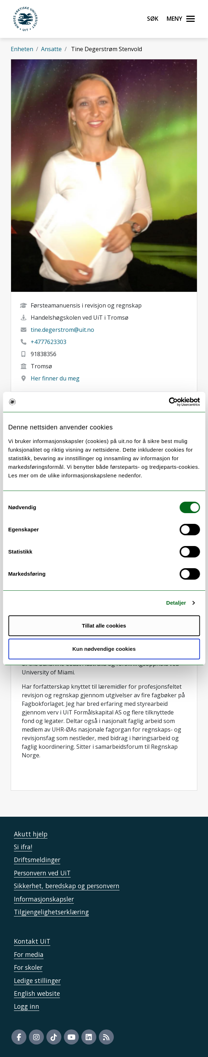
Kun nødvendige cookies (104, 649)
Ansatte (51, 49)
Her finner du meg (55, 378)
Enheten (22, 49)
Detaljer (176, 603)
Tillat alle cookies (104, 626)
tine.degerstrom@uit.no (62, 330)
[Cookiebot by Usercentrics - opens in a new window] (168, 402)
